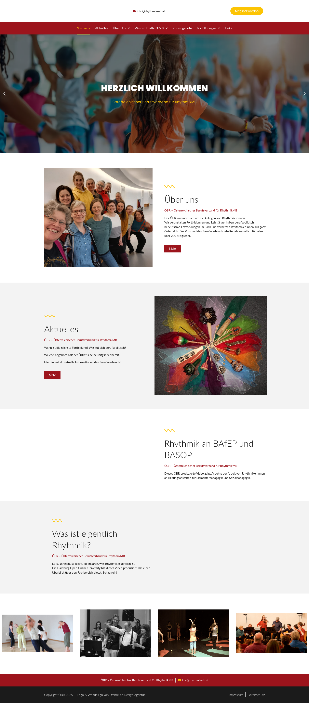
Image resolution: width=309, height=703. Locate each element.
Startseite (83, 28)
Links (228, 28)
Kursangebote (182, 28)
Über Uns (121, 28)
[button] (4, 93)
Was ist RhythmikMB (151, 28)
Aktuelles (101, 28)
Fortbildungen (208, 28)
